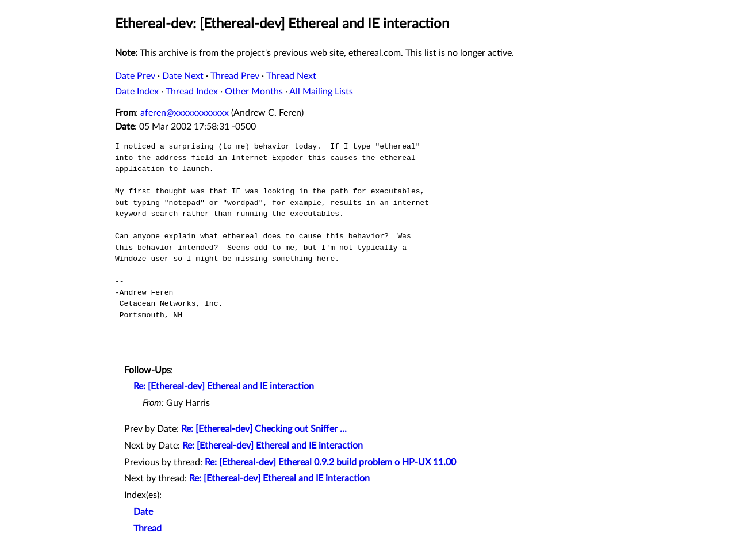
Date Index (137, 91)
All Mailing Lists (321, 91)
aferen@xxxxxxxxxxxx (184, 112)
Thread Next (291, 76)
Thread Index (192, 91)
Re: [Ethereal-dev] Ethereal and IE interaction (223, 386)
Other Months (254, 91)
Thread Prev (234, 76)
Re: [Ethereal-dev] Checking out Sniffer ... (264, 429)
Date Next (183, 76)
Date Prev (135, 76)
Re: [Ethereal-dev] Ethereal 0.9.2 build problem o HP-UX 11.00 (330, 462)
